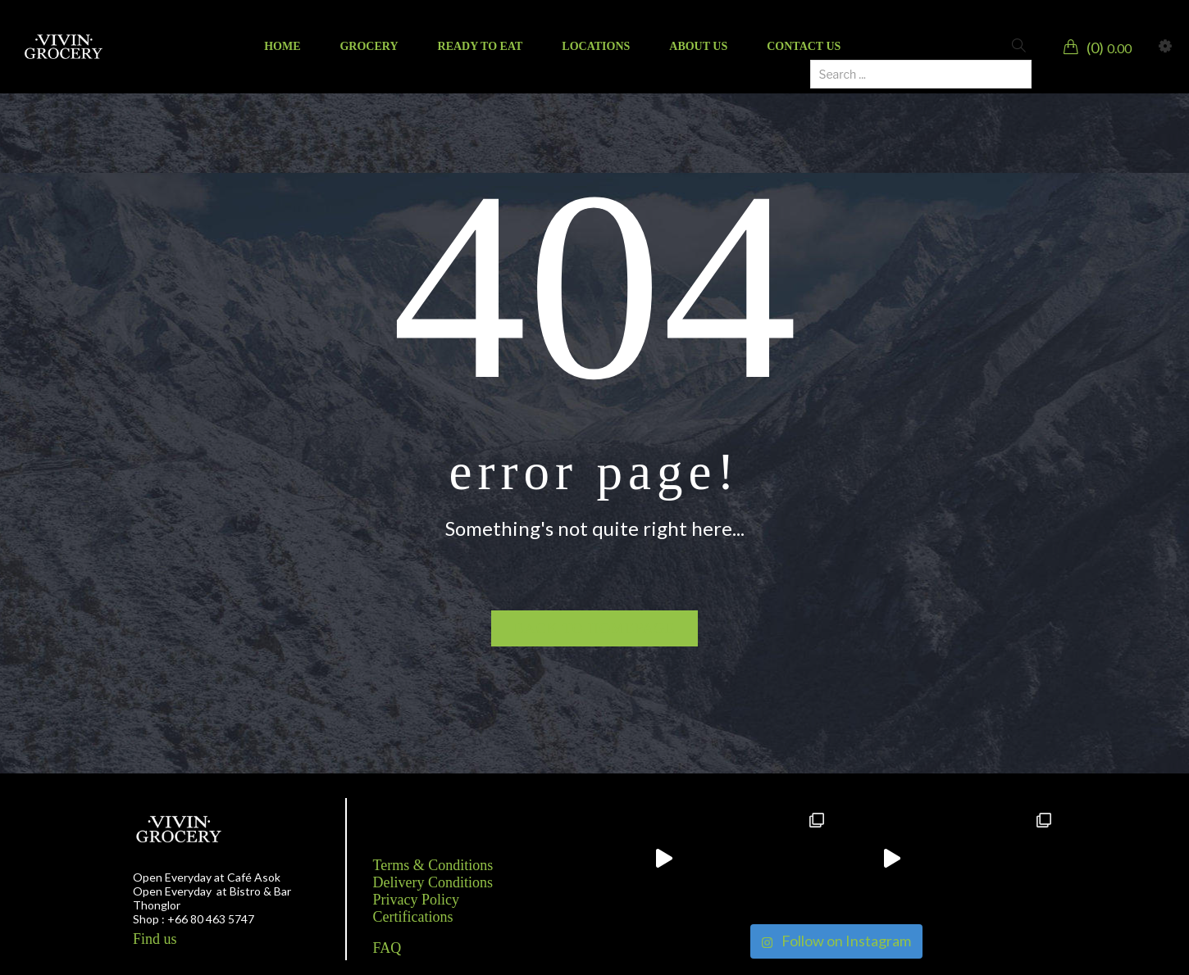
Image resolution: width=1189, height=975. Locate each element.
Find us (155, 939)
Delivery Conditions (433, 882)
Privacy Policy (416, 899)
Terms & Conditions (433, 865)
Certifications (413, 917)
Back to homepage (595, 628)
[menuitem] (282, 46)
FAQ (387, 948)
